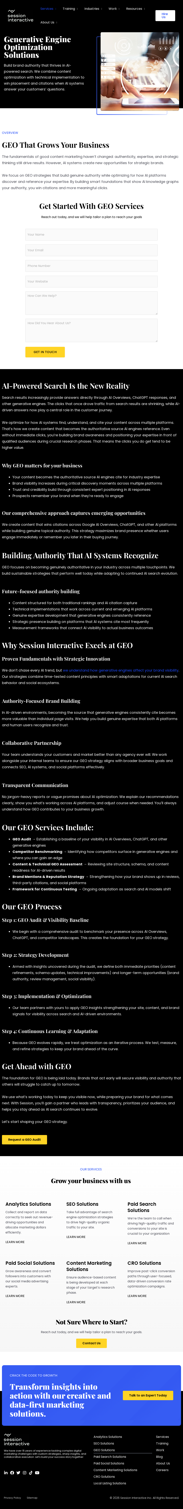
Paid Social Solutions (109, 1463)
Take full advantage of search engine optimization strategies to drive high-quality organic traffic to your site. (91, 1215)
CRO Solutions (104, 1476)
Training (68, 8)
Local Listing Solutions (110, 1483)
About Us (47, 22)
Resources (132, 8)
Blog (159, 1456)
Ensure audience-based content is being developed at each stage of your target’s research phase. (91, 1277)
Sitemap (32, 1498)
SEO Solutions (104, 1443)
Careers (162, 1470)
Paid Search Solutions (110, 1456)
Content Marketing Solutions (115, 1470)
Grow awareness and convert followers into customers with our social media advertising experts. (30, 1274)
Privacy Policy (12, 1498)
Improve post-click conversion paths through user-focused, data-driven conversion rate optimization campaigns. (153, 1274)
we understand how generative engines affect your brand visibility (121, 670)
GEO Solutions (104, 1450)
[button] (165, 15)
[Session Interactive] (20, 15)
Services (46, 8)
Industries (90, 8)
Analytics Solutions (108, 1437)
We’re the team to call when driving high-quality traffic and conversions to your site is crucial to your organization (153, 1218)
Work (111, 8)
